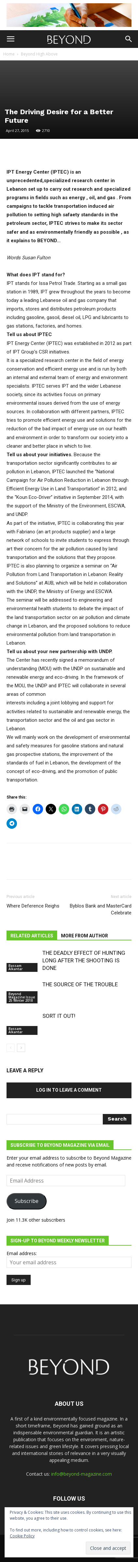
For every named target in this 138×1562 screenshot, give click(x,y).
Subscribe (26, 1201)
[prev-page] (11, 1048)
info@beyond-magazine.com (81, 1474)
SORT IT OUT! (58, 1016)
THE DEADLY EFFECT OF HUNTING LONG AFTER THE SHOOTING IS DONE (83, 960)
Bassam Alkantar (15, 967)
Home (9, 54)
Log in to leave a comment (69, 1090)
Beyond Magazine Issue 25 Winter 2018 (21, 997)
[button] (10, 39)
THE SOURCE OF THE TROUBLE (80, 984)
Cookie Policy (22, 1536)
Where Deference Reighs (33, 906)
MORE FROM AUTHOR (84, 935)
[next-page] (21, 1048)
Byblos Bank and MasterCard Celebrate (100, 909)
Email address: (22, 1253)
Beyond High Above (39, 54)
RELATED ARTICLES (31, 935)
